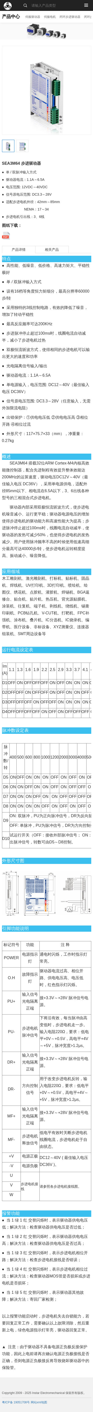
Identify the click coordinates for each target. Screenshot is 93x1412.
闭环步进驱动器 (70, 17)
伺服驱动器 (32, 17)
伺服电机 (50, 17)
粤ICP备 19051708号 (16, 1402)
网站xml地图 (39, 1402)
